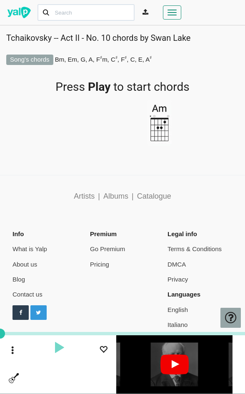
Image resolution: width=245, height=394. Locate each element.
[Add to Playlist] (103, 350)
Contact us (27, 294)
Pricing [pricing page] (99, 264)
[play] (59, 348)
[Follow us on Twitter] (38, 312)
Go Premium (107, 248)
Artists (84, 196)
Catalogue (154, 196)
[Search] (86, 12)
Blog (18, 279)
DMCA (177, 264)
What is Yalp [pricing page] (29, 248)
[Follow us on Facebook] (20, 312)
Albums (115, 196)
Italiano (178, 324)
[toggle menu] (13, 350)
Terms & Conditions (195, 248)
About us (24, 264)
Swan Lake (170, 38)
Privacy (178, 279)
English (178, 309)
